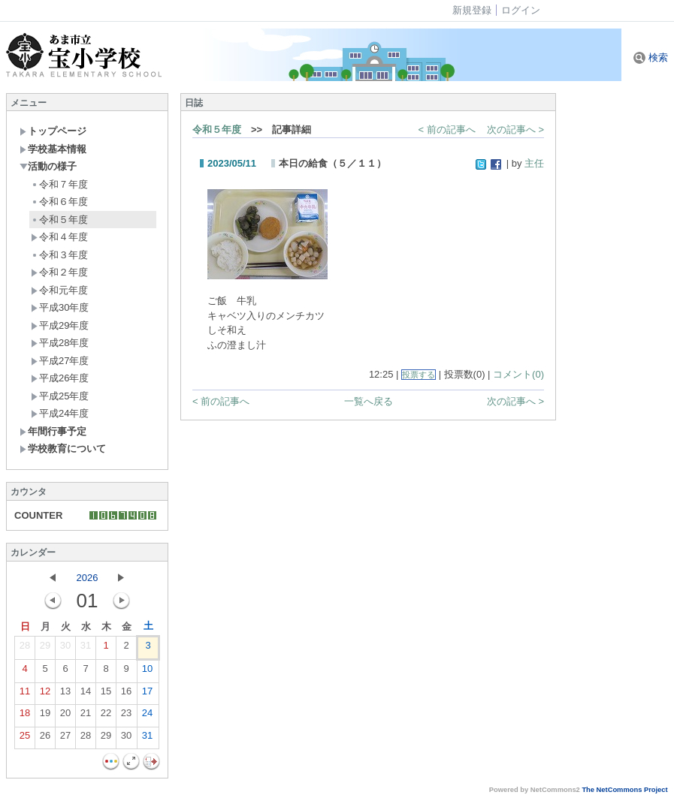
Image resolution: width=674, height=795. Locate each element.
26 (45, 739)
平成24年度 (60, 413)
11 (25, 694)
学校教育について (63, 448)
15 (106, 694)
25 (25, 739)
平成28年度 (60, 342)
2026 (87, 577)
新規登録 (471, 10)
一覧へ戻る (368, 401)
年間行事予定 (53, 431)
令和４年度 (59, 236)
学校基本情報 (53, 149)
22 (106, 716)
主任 (534, 163)
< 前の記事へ (447, 129)
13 (65, 694)
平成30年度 (60, 307)
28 (25, 649)
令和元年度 (59, 290)
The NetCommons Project (624, 789)
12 (45, 694)
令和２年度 (59, 272)
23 (126, 716)
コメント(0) (518, 374)
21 (85, 716)
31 (85, 649)
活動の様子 (48, 166)
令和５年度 (59, 219)
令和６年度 (59, 201)
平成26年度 (60, 378)
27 (65, 739)
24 (147, 716)
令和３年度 (59, 254)
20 (65, 716)
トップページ (53, 131)
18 (25, 716)
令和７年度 (59, 184)
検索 (650, 57)
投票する (418, 374)
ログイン (520, 10)
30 (65, 649)
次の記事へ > (515, 129)
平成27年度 (60, 360)
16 (126, 694)
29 (45, 649)
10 (147, 672)
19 (45, 716)
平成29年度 (60, 325)
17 (147, 694)
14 (85, 694)
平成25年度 (60, 396)
